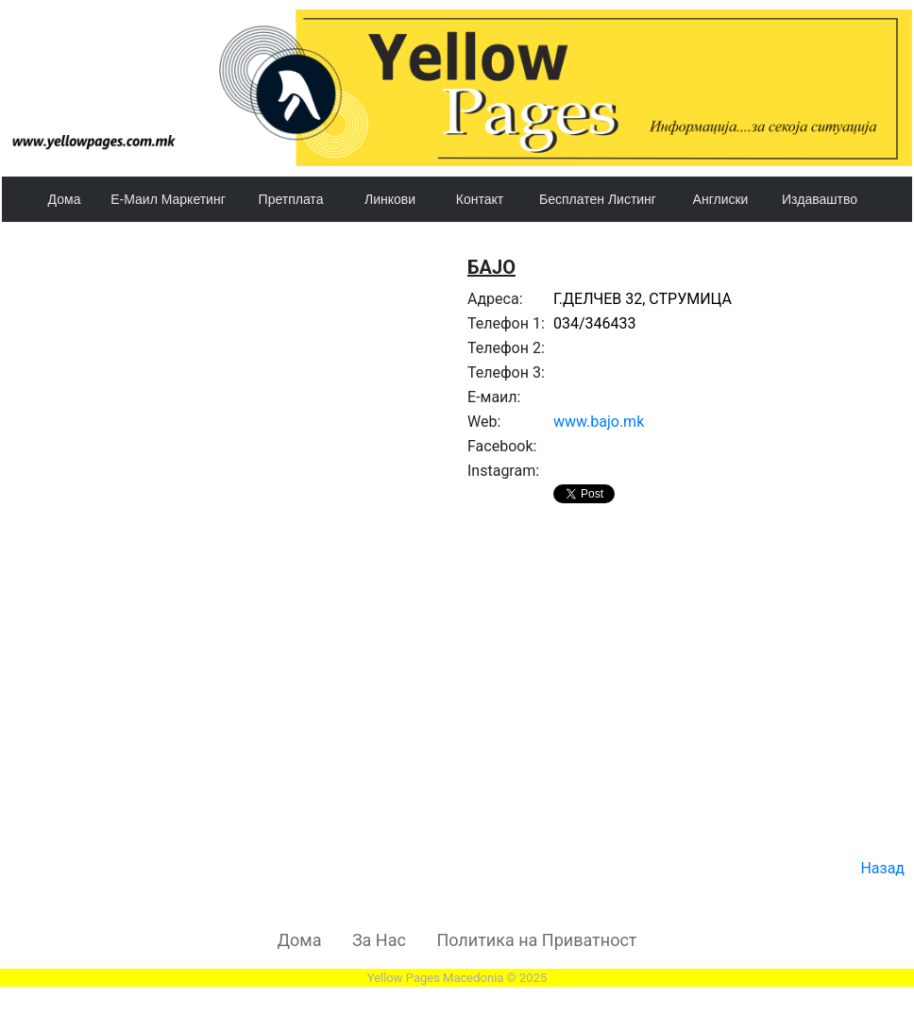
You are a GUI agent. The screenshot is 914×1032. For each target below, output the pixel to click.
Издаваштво (819, 199)
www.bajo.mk (598, 422)
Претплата (291, 199)
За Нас (379, 940)
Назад (882, 868)
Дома (64, 199)
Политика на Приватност (536, 940)
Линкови (389, 199)
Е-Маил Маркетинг (168, 199)
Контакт (479, 199)
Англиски (721, 199)
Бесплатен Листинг (597, 199)
